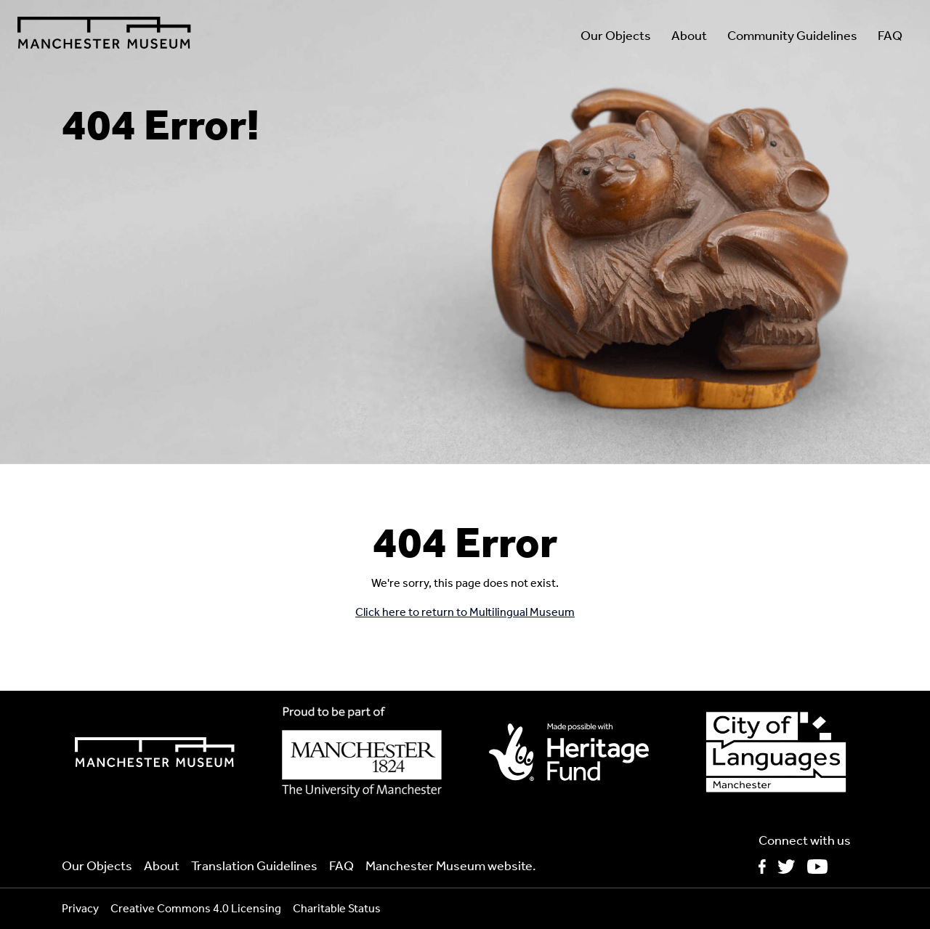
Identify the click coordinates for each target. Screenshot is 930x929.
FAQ (890, 36)
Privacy (80, 908)
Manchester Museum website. (450, 866)
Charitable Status (337, 908)
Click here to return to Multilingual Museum (465, 612)
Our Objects (616, 36)
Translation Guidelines (254, 866)
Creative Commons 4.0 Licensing (195, 908)
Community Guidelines (792, 36)
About (689, 36)
